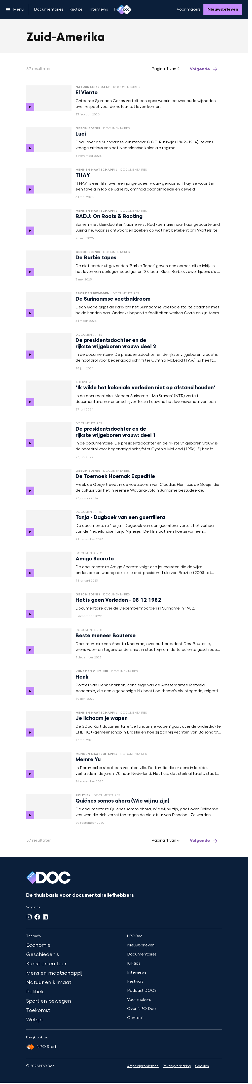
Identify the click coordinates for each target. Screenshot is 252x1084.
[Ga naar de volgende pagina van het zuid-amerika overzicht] (204, 69)
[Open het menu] (15, 9)
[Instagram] (29, 917)
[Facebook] (37, 917)
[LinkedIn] (45, 917)
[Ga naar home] (124, 10)
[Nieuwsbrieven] (222, 9)
